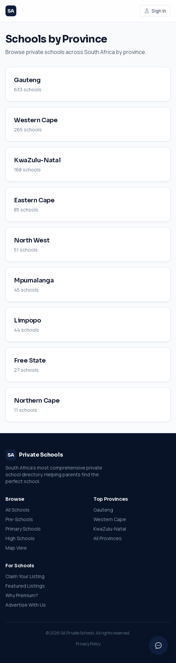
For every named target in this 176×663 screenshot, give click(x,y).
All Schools (17, 510)
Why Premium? (21, 595)
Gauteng (103, 510)
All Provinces (107, 538)
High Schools (20, 538)
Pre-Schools (19, 519)
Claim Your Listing (25, 576)
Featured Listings (25, 586)
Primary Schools (23, 529)
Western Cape (109, 519)
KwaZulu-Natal (109, 529)
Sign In (155, 10)
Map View (16, 548)
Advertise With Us (25, 605)
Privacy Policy (88, 644)
